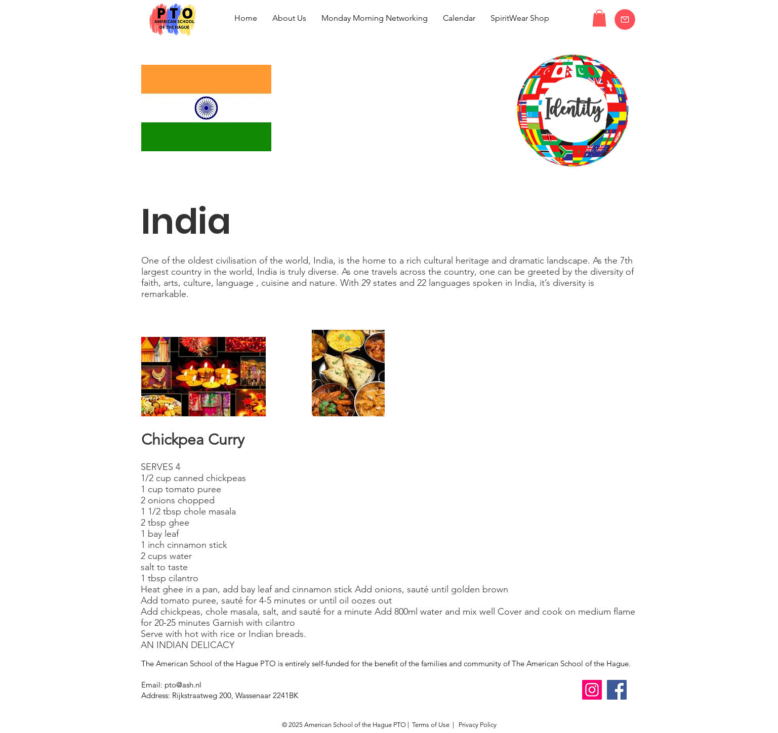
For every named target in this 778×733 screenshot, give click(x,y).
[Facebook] (617, 690)
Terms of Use (430, 724)
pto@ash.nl (183, 684)
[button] (599, 18)
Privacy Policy (477, 724)
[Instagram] (592, 690)
